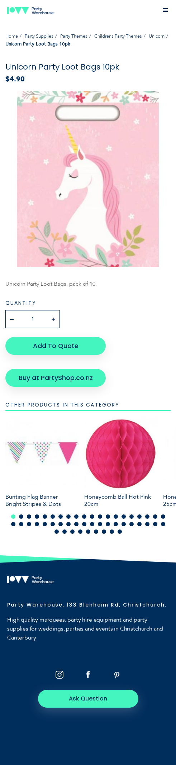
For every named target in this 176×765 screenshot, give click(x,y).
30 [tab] (84, 524)
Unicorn (157, 36)
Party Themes (73, 36)
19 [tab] (155, 516)
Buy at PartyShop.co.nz (56, 377)
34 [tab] (116, 524)
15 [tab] (124, 516)
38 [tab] (147, 524)
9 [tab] (76, 516)
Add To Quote (56, 345)
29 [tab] (76, 524)
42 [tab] (64, 531)
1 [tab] (13, 516)
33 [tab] (108, 524)
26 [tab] (53, 524)
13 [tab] (108, 516)
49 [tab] (120, 531)
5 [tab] (45, 516)
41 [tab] (56, 531)
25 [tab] (45, 524)
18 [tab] (147, 516)
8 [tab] (68, 516)
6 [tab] (53, 516)
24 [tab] (37, 524)
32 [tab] (100, 524)
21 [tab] (13, 524)
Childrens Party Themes (118, 36)
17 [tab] (139, 516)
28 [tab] (68, 524)
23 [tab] (29, 524)
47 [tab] (104, 531)
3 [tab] (29, 516)
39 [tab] (155, 524)
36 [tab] (131, 524)
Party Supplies (39, 36)
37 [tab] (139, 524)
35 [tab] (124, 524)
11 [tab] (92, 516)
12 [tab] (100, 516)
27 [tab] (60, 524)
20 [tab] (163, 516)
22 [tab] (21, 524)
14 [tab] (116, 516)
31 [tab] (92, 524)
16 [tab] (131, 516)
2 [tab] (21, 516)
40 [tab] (163, 524)
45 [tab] (88, 531)
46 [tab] (96, 531)
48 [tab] (112, 531)
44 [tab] (80, 531)
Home (11, 36)
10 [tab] (84, 516)
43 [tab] (72, 531)
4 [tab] (37, 516)
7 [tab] (60, 516)
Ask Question (88, 698)
